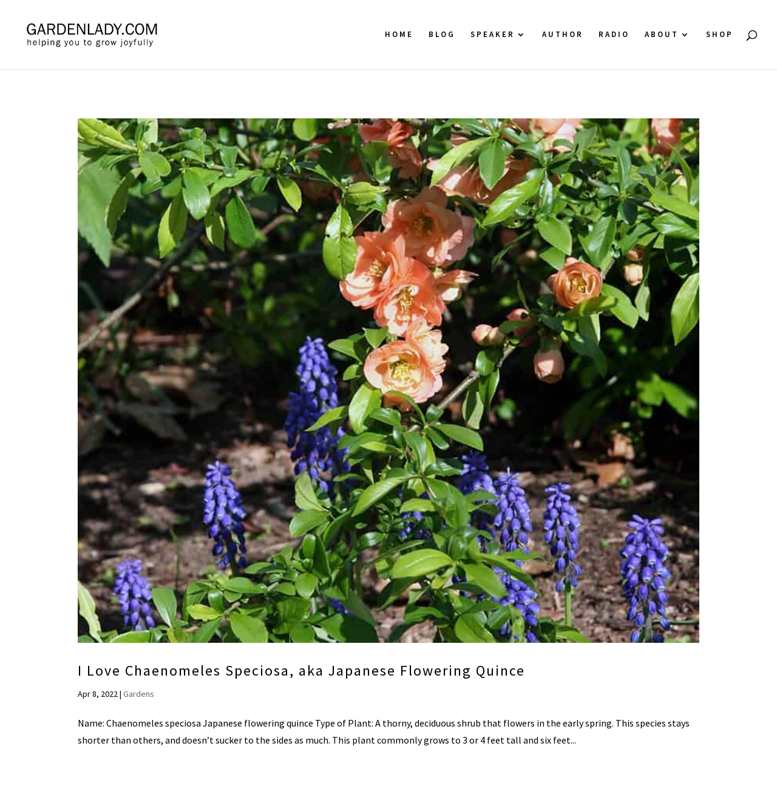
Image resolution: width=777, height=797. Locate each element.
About (662, 34)
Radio (614, 34)
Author (562, 34)
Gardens (138, 693)
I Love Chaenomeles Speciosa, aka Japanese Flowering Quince (301, 670)
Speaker (492, 34)
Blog (442, 34)
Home (399, 34)
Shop (719, 34)
